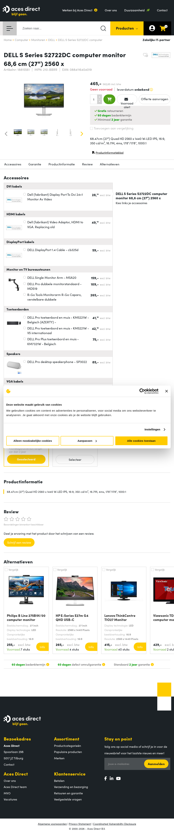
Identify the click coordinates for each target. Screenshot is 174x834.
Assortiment (66, 738)
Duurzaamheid (134, 10)
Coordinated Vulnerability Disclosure (114, 824)
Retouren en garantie (68, 793)
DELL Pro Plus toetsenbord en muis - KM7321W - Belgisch (53, 341)
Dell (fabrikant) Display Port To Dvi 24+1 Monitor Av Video (55, 197)
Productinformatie (61, 164)
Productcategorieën (67, 745)
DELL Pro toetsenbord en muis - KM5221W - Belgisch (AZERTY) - (58, 319)
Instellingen (152, 429)
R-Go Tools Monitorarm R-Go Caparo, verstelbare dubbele (54, 297)
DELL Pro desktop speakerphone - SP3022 (57, 361)
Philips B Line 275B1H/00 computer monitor (26, 617)
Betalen (59, 780)
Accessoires (12, 164)
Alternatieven (109, 164)
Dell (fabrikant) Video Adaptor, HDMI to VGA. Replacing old (55, 224)
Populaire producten (68, 752)
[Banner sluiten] (166, 391)
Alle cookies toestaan (141, 440)
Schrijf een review (19, 542)
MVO (7, 793)
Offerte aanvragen (154, 99)
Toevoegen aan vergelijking (111, 128)
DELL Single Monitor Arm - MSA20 (51, 277)
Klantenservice (70, 773)
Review (87, 164)
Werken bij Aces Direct (77, 10)
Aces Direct (16, 773)
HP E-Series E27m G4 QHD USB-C (72, 617)
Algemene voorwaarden (52, 824)
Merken (59, 758)
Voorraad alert (127, 101)
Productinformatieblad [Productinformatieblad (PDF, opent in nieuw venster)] (108, 153)
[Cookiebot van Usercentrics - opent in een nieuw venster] (142, 391)
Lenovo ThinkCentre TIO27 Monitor (119, 617)
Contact (162, 10)
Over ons (111, 10)
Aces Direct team (15, 787)
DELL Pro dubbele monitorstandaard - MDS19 (54, 286)
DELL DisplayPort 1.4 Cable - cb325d (52, 250)
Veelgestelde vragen (68, 799)
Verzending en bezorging (71, 787)
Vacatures (10, 799)
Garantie (34, 164)
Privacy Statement (80, 824)
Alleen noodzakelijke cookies (32, 440)
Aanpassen (87, 440)
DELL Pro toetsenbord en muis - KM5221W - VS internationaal (58, 330)
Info (42, 647)
